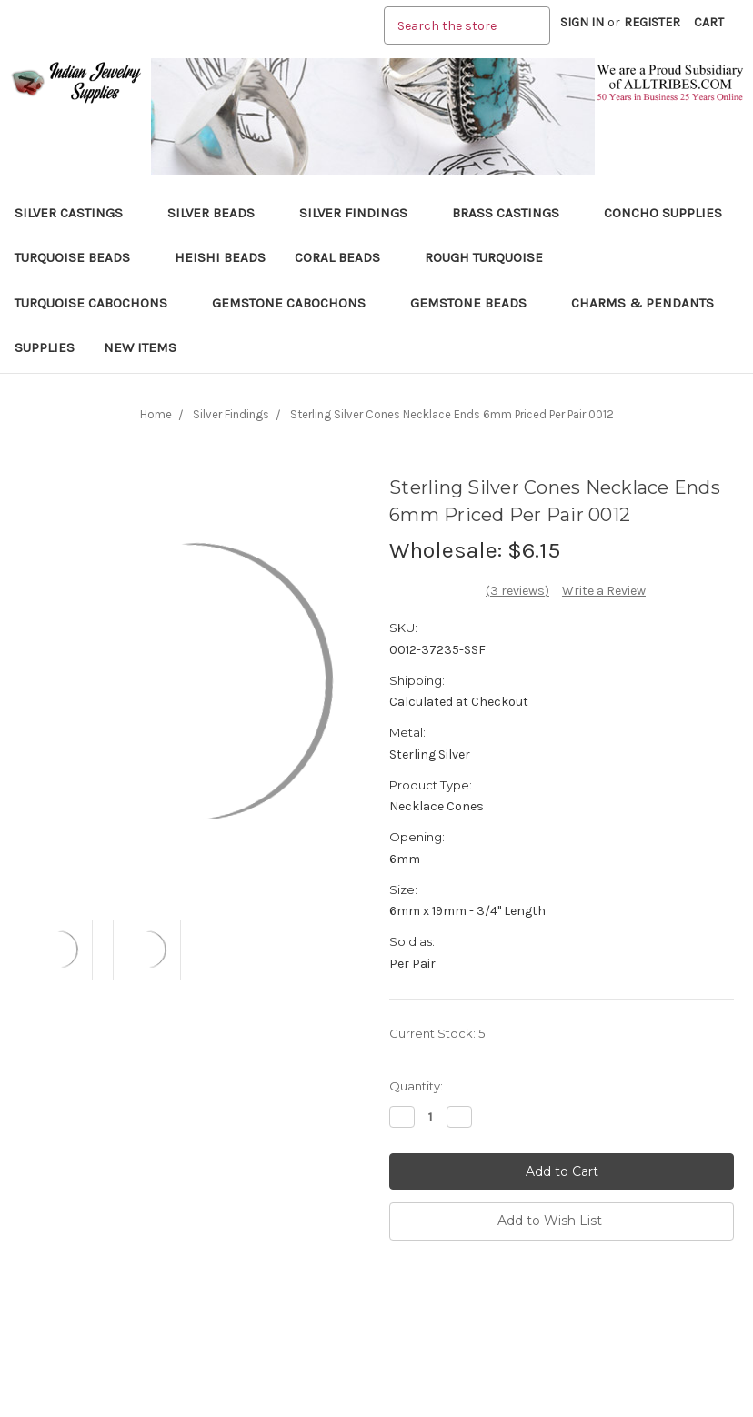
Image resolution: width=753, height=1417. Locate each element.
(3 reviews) (517, 590)
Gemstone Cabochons (296, 303)
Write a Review (604, 590)
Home (156, 414)
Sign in (582, 22)
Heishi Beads (220, 257)
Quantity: (416, 1086)
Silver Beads (218, 213)
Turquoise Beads (80, 257)
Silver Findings (361, 213)
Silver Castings (76, 213)
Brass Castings (513, 213)
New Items (140, 347)
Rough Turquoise (491, 257)
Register (652, 22)
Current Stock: (437, 1033)
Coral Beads (345, 257)
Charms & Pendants (642, 303)
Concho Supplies (663, 213)
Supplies (45, 347)
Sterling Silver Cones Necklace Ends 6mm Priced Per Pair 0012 (452, 414)
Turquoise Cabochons (99, 303)
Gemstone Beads (476, 303)
